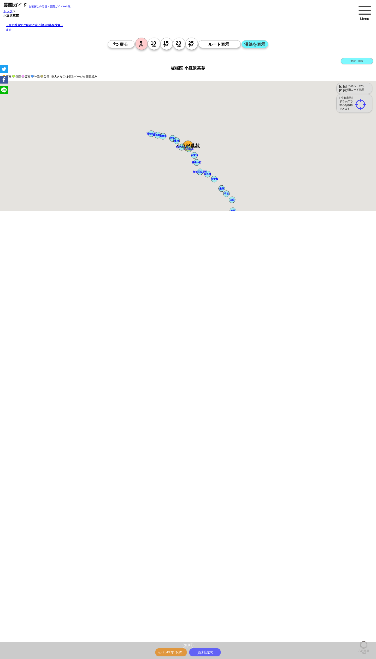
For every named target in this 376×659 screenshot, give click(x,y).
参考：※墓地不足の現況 (143, 418)
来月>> (217, 505)
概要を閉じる (71, 288)
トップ (8, 11)
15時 (176, 562)
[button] (181, 147)
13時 (176, 556)
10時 (176, 549)
